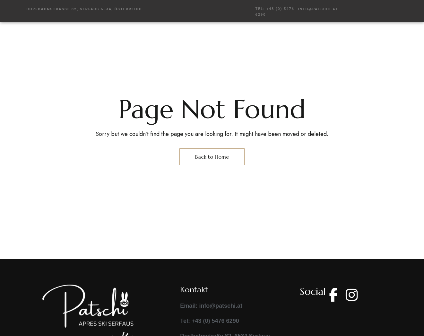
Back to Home (212, 157)
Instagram (352, 295)
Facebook (333, 295)
